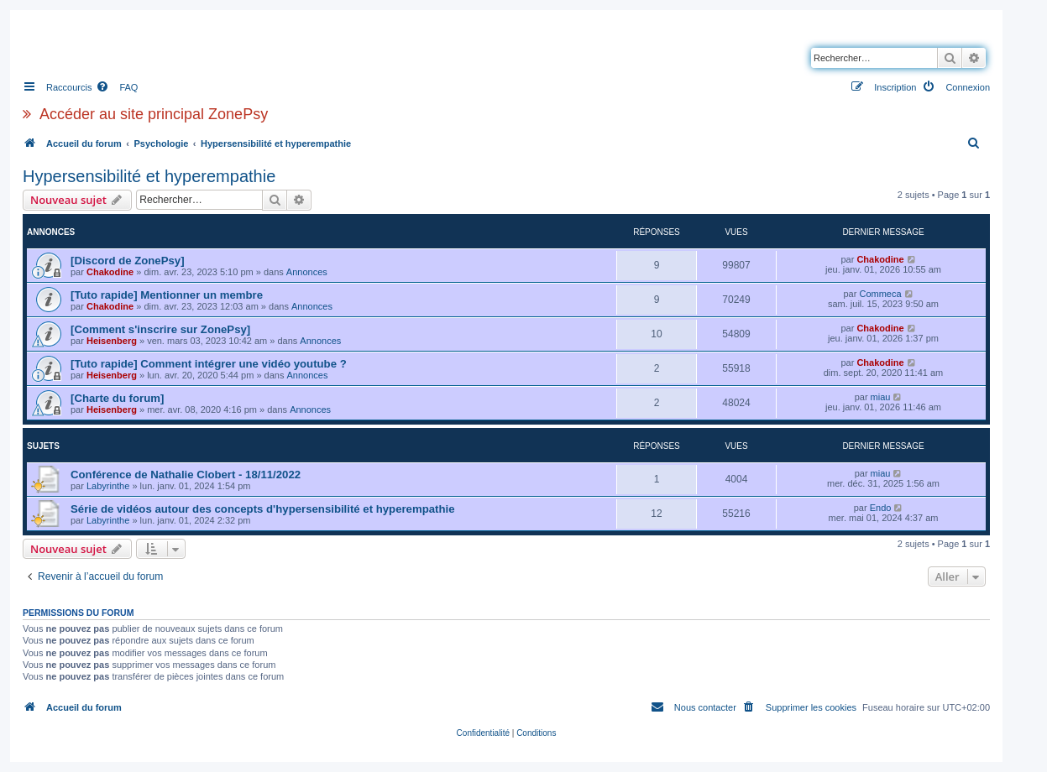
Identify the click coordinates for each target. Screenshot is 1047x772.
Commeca (880, 294)
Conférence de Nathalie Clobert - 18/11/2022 (186, 474)
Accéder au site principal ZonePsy (153, 114)
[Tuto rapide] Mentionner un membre (167, 295)
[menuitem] (117, 87)
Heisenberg (111, 341)
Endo (881, 508)
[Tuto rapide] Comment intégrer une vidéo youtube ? (209, 363)
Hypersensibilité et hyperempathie (149, 176)
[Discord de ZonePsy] (128, 260)
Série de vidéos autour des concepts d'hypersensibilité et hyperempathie (263, 509)
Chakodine (109, 272)
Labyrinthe (107, 486)
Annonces (306, 272)
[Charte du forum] (117, 398)
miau (881, 397)
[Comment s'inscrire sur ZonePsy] (160, 329)
